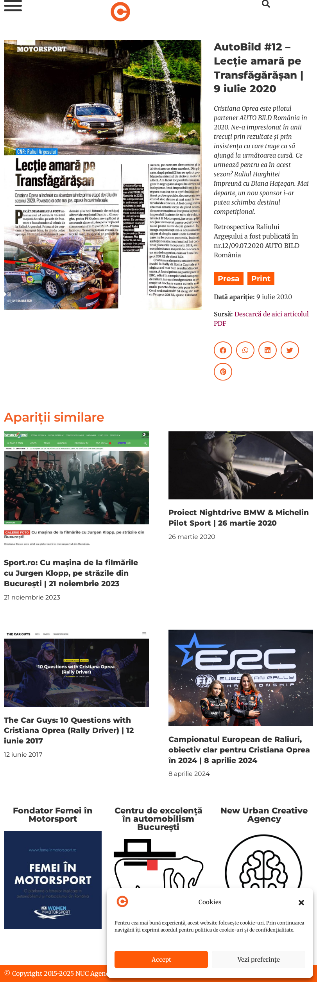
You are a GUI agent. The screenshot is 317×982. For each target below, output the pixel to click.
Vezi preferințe (259, 959)
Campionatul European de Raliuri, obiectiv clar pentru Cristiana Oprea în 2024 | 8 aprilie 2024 (239, 749)
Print (260, 278)
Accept (161, 959)
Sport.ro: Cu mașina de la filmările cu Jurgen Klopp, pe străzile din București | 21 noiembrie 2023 (71, 573)
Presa (229, 278)
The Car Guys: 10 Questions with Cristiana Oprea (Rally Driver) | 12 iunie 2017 (69, 730)
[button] (301, 903)
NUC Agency (94, 973)
